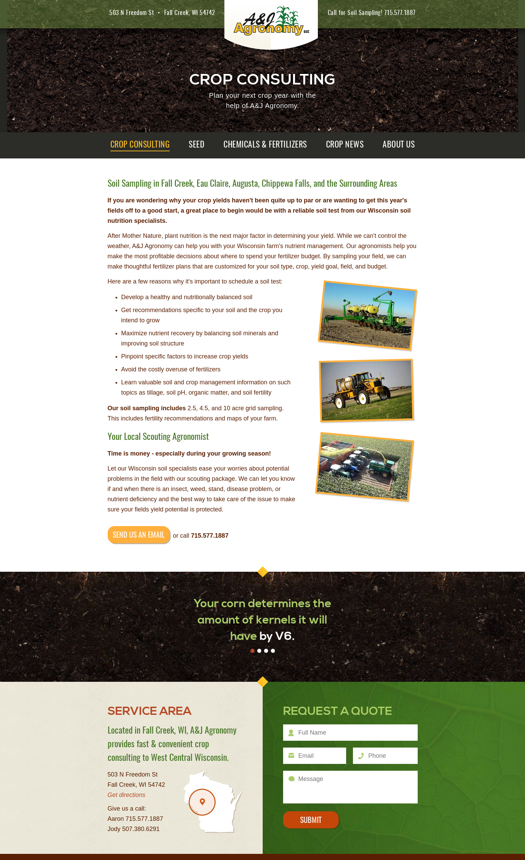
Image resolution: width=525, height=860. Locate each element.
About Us (399, 145)
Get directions (126, 795)
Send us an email (139, 535)
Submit (311, 820)
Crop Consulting (140, 145)
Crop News (345, 145)
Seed (196, 145)
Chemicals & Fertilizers (265, 145)
